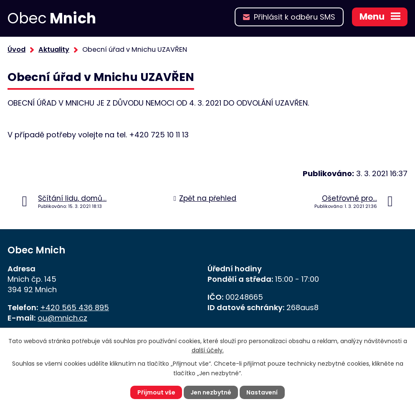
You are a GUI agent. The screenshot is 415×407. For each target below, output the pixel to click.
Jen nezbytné (210, 392)
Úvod (16, 49)
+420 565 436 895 (74, 307)
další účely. (208, 350)
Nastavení (262, 392)
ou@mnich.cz (62, 318)
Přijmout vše (156, 392)
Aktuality (53, 49)
